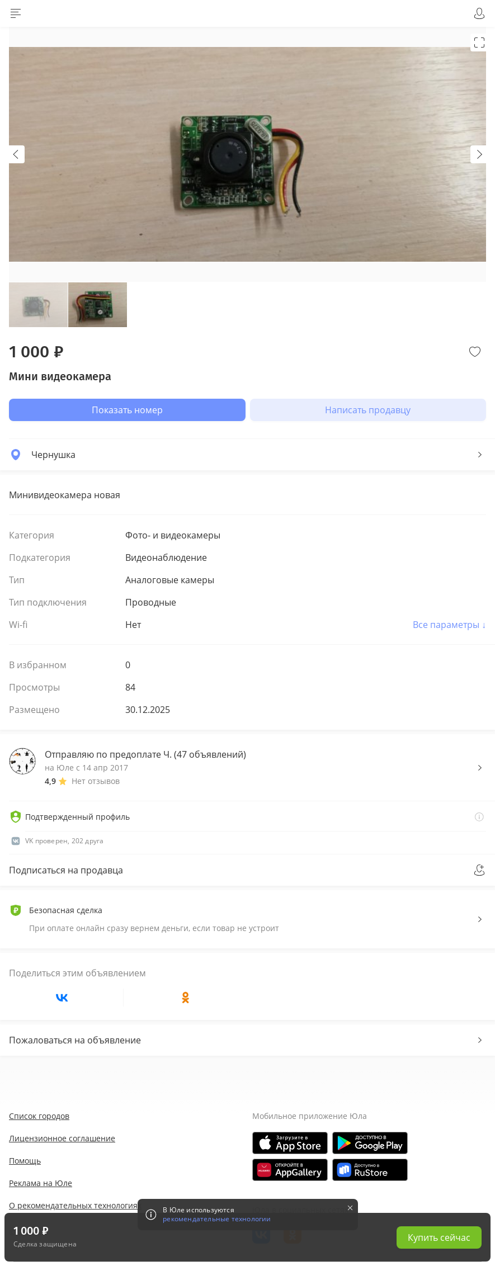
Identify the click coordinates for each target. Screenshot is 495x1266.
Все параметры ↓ (449, 624)
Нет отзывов (96, 781)
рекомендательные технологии (217, 1219)
